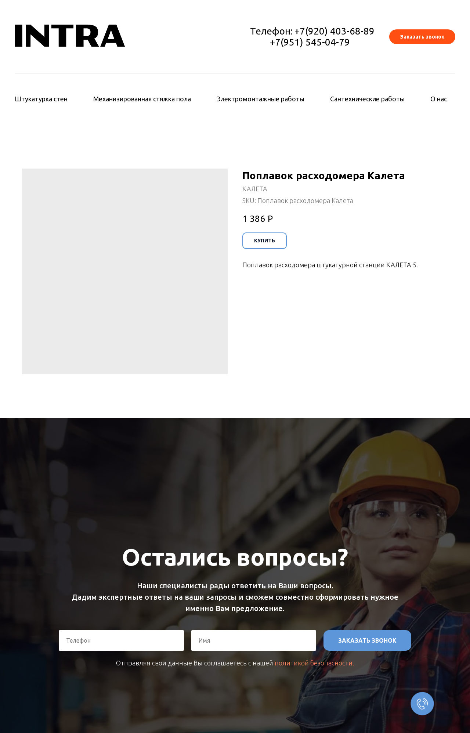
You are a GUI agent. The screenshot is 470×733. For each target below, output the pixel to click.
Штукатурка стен (41, 98)
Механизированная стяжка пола (142, 98)
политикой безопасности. (314, 663)
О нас (438, 98)
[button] (422, 36)
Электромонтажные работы (260, 98)
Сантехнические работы (367, 98)
